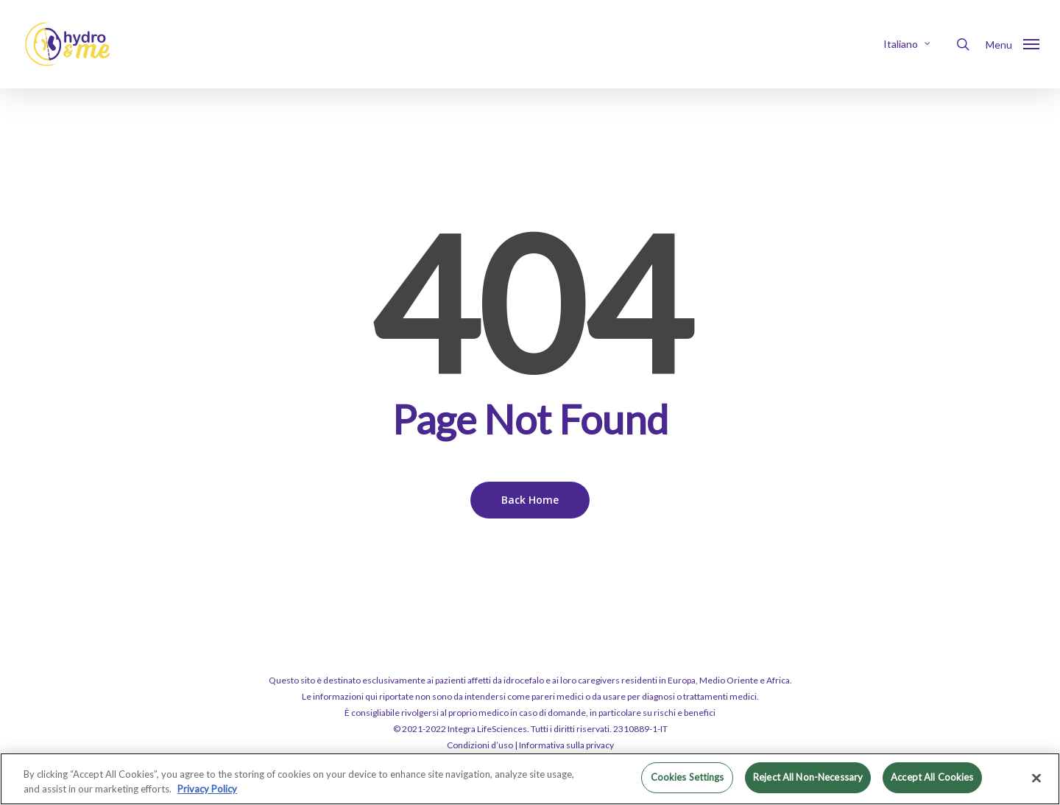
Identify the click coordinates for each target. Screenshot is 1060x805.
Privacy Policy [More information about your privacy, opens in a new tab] (207, 789)
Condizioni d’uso (480, 744)
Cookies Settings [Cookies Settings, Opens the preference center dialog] (687, 777)
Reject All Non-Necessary (808, 777)
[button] (1012, 44)
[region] (530, 779)
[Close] (1036, 778)
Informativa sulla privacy (566, 744)
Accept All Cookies (932, 777)
